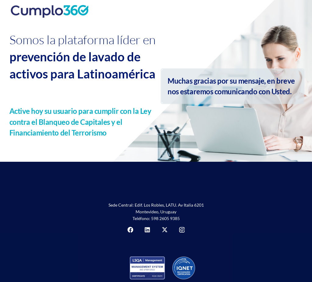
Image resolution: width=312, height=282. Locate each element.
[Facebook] (130, 230)
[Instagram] (182, 230)
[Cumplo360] (85, 9)
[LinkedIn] (147, 230)
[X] (165, 230)
